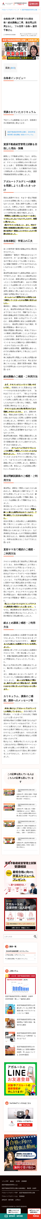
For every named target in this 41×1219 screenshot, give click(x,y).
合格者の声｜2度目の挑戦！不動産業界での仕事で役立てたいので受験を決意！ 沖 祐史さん (27, 796)
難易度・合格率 (31, 1188)
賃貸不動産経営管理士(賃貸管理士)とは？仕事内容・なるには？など (26, 1035)
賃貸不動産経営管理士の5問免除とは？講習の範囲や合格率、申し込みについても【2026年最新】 (26, 1050)
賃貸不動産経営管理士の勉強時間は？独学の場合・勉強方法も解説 (26, 1022)
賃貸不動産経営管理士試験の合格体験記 (13, 1188)
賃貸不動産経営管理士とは (9, 1185)
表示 (13, 68)
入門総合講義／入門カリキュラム (15, 955)
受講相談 (21, 1196)
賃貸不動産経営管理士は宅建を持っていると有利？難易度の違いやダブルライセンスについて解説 (26, 1009)
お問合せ (18, 1200)
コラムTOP (5, 1181)
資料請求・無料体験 (8, 1200)
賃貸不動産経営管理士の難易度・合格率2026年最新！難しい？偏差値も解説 (19, 997)
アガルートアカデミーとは (9, 1196)
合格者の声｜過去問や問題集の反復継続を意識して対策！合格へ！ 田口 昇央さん (26, 845)
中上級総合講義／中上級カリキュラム (16, 958)
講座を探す (35, 4)
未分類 (18, 1181)
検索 (34, 936)
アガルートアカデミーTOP (9, 1193)
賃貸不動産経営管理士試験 (27, 1193)
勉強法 (12, 1181)
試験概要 (24, 1181)
